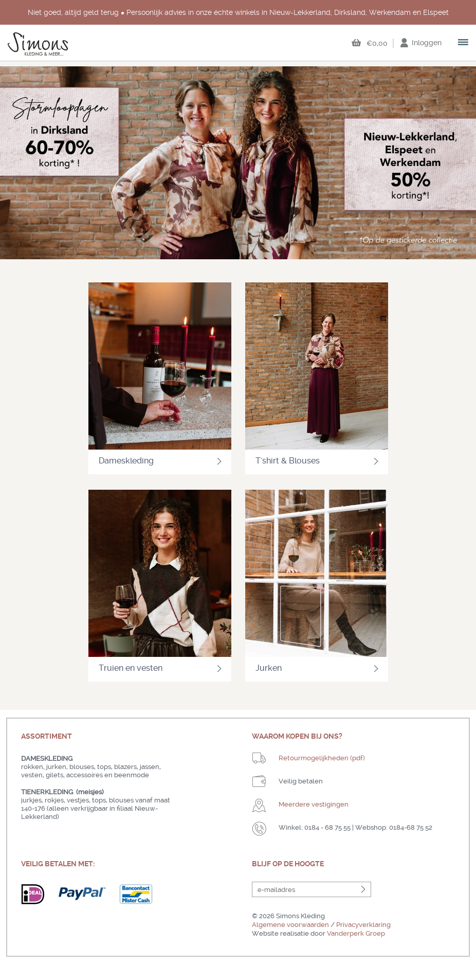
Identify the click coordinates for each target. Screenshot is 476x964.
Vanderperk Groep (356, 933)
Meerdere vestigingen (314, 804)
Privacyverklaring (363, 925)
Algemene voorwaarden (290, 925)
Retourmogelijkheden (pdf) (322, 758)
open (463, 43)
